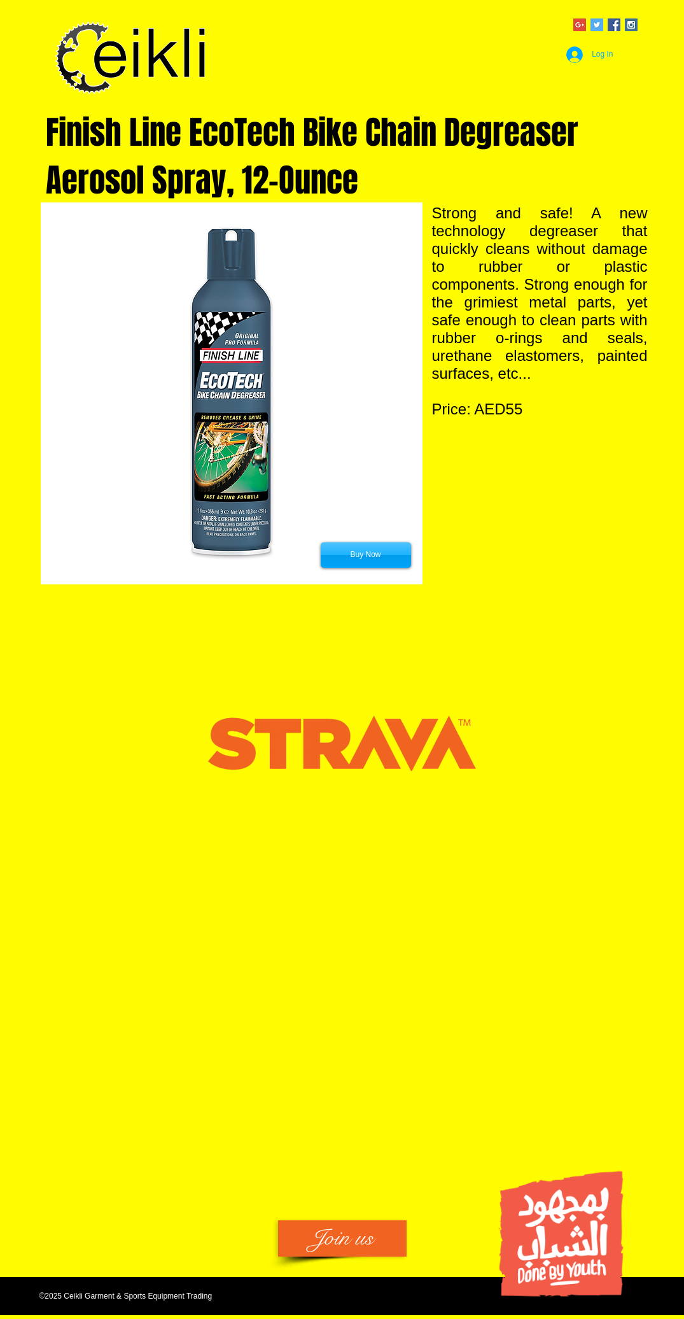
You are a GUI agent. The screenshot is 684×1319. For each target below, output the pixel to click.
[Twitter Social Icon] (596, 24)
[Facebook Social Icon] (614, 24)
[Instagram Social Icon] (631, 24)
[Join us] (342, 1238)
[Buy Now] (366, 555)
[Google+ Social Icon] (579, 24)
